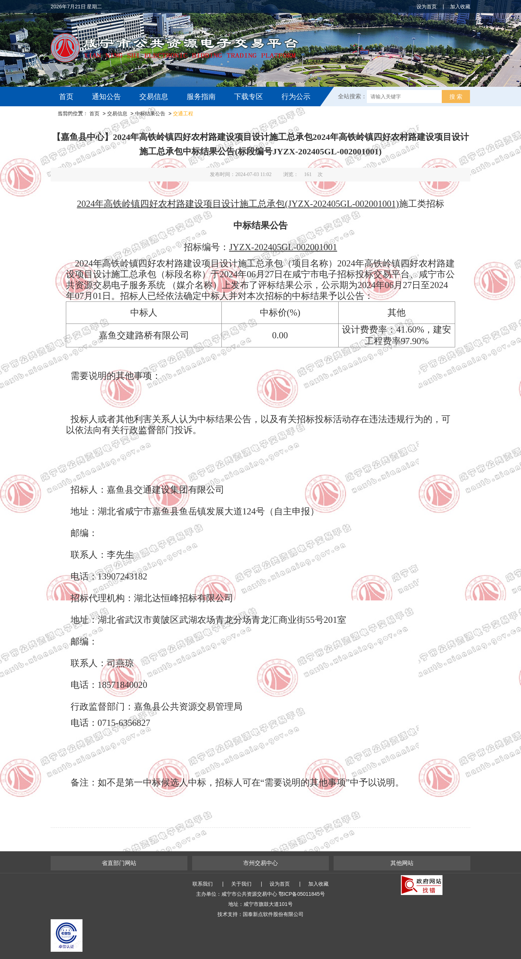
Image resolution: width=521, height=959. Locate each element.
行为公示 (295, 96)
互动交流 (75, 116)
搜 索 (455, 97)
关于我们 (241, 884)
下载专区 (248, 96)
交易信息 (153, 96)
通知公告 (106, 96)
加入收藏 (460, 6)
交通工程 (183, 113)
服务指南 (201, 96)
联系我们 (202, 884)
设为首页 (426, 6)
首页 (66, 96)
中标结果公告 (150, 113)
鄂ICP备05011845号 (302, 894)
